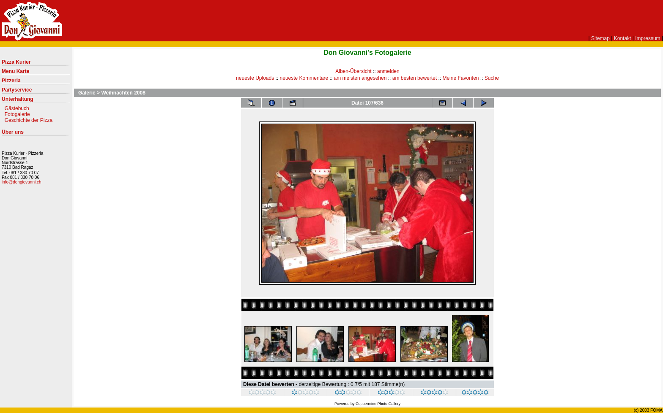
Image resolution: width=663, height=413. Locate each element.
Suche (492, 78)
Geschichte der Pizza (28, 120)
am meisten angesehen (360, 78)
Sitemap (600, 38)
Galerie (87, 93)
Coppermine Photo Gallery (378, 404)
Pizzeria (36, 82)
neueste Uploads (255, 78)
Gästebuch (17, 108)
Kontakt (622, 38)
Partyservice (36, 91)
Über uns (36, 133)
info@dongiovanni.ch (21, 182)
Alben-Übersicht (353, 71)
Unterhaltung (36, 100)
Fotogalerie (17, 114)
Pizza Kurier (36, 63)
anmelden (388, 71)
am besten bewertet (414, 78)
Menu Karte (36, 73)
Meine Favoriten (460, 78)
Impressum (647, 38)
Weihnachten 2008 (123, 93)
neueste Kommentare (304, 78)
